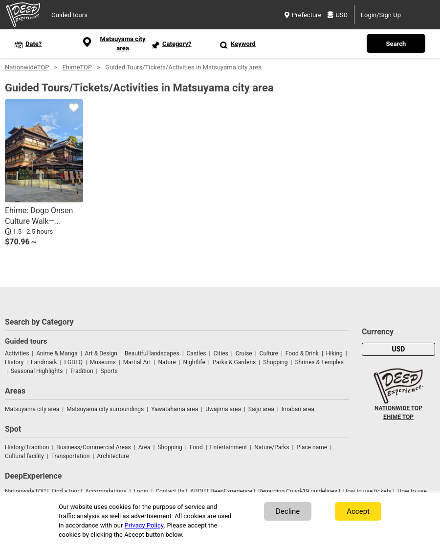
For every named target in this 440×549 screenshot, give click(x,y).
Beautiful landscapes (152, 353)
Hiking (334, 353)
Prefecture (303, 15)
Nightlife (194, 362)
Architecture (113, 456)
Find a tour (65, 491)
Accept (358, 511)
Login (141, 491)
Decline (288, 511)
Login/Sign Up (381, 15)
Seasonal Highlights (37, 371)
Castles (196, 353)
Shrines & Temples (319, 362)
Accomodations (106, 491)
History (14, 362)
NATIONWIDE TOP (398, 408)
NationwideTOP (27, 67)
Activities (17, 353)
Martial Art (137, 362)
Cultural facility (24, 456)
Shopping (275, 362)
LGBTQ (74, 362)
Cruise (244, 353)
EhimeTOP (77, 67)
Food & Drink (302, 353)
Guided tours (69, 15)
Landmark (44, 362)
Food (196, 447)
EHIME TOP (398, 417)
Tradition (81, 371)
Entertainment (228, 447)
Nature (167, 362)
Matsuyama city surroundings (105, 409)
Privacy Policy (144, 525)
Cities (220, 353)
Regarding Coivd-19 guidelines (297, 491)
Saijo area (261, 409)
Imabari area (298, 409)
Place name (312, 447)
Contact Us (169, 491)
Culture (269, 353)
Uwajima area (223, 409)
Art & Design (101, 353)
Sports (109, 371)
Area (144, 447)
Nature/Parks (271, 447)
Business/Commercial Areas (93, 447)
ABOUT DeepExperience (221, 491)
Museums (103, 362)
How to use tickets (367, 491)
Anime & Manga (56, 353)
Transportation (70, 456)
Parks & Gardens (234, 362)
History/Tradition (27, 447)
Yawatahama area (174, 409)
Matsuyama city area (32, 409)
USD (338, 15)
